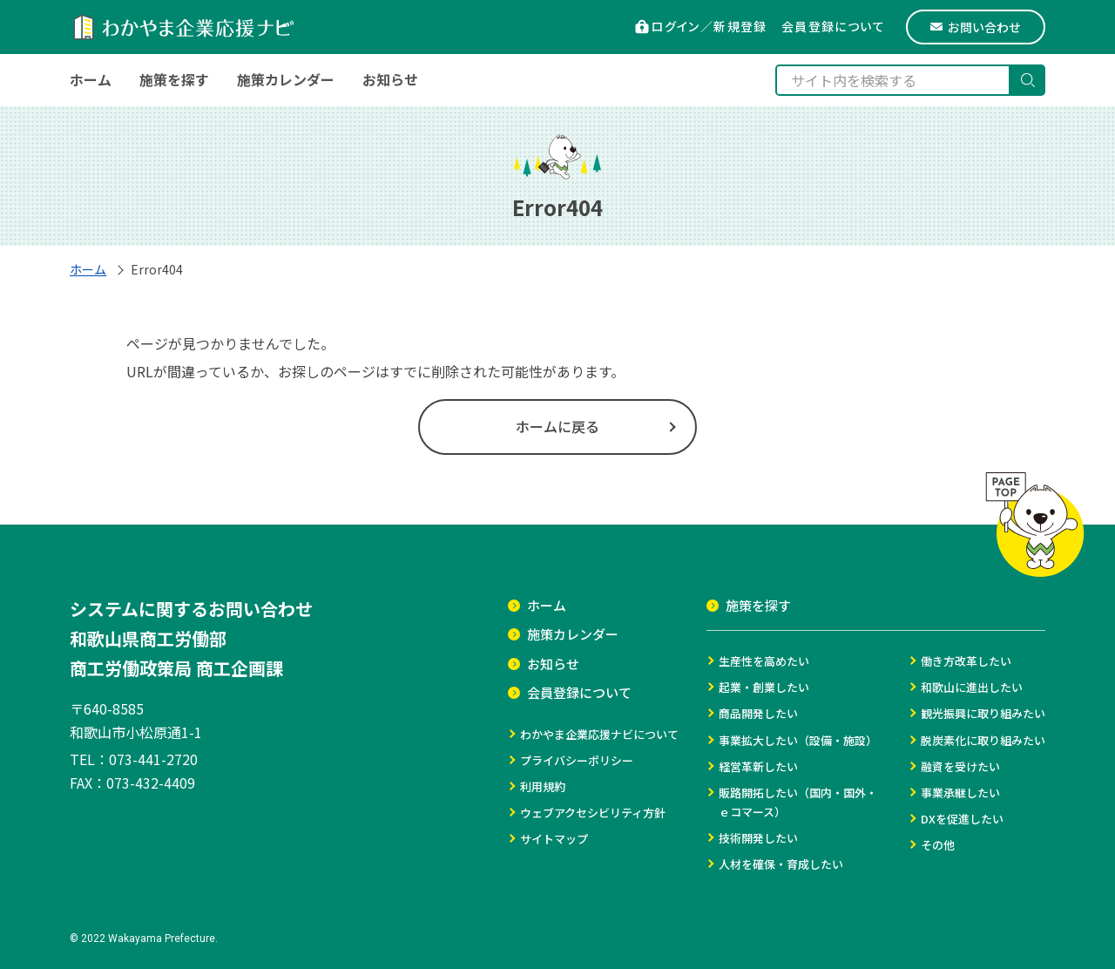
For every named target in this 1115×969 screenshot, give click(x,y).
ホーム (88, 269)
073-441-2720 (153, 759)
